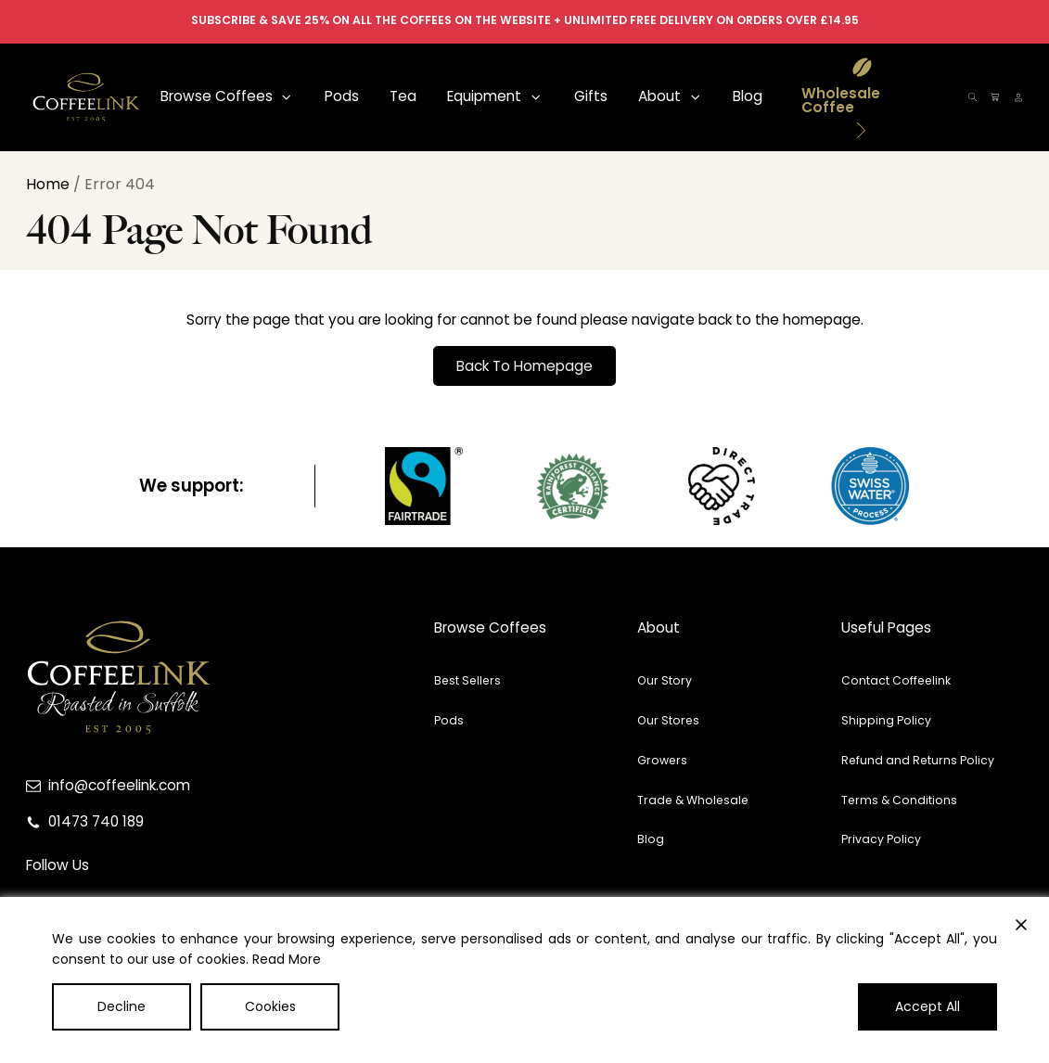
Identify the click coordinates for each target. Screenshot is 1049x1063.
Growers (662, 760)
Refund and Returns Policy (917, 760)
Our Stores (668, 720)
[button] (227, 97)
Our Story (664, 680)
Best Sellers (467, 680)
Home (48, 184)
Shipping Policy (886, 720)
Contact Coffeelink (896, 680)
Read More (286, 959)
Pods (449, 720)
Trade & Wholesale (692, 800)
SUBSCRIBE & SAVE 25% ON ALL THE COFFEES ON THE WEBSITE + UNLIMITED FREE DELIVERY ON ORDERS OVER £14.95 (525, 20)
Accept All (927, 1006)
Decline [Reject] (121, 1006)
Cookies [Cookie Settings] (270, 1006)
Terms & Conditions (899, 800)
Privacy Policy (881, 839)
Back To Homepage (524, 366)
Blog (650, 839)
